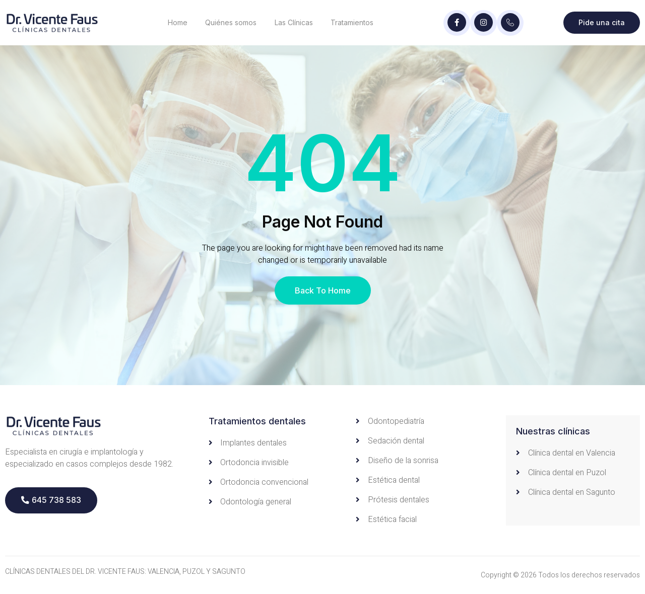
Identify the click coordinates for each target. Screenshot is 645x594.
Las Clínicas (294, 22)
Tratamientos (353, 22)
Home (177, 22)
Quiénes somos (231, 22)
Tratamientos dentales (257, 421)
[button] (51, 500)
